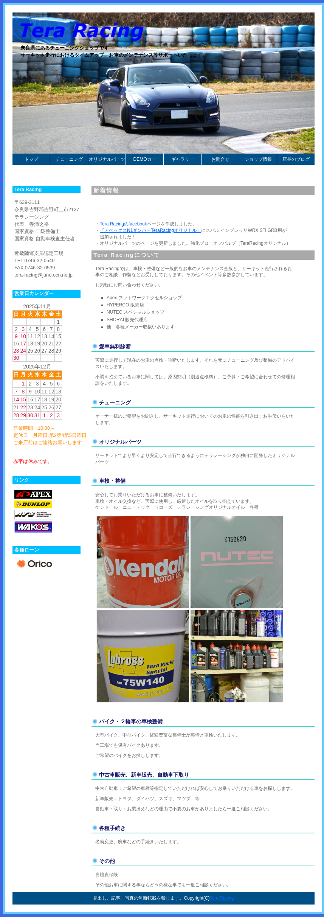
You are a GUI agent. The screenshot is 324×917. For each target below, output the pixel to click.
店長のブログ (296, 159)
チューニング (69, 159)
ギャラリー (182, 159)
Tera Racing (221, 898)
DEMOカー (144, 159)
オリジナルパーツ (107, 159)
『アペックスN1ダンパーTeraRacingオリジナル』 (150, 230)
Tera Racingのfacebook (123, 224)
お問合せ (220, 159)
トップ (31, 159)
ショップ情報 (258, 159)
